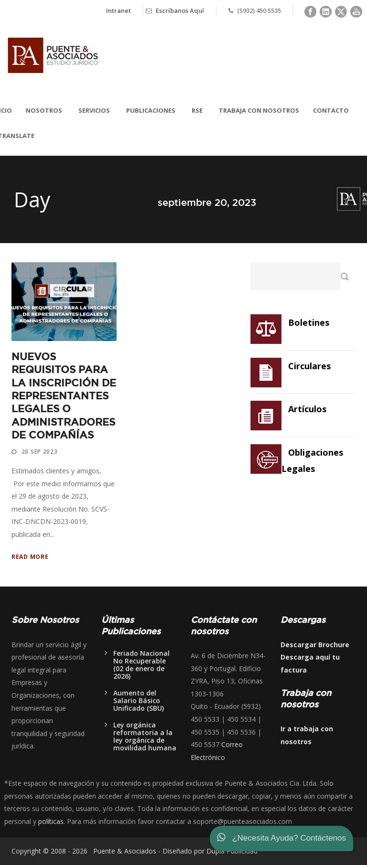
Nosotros (44, 110)
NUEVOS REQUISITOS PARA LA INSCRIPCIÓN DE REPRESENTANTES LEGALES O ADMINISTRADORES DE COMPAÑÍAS (63, 396)
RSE (197, 110)
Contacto (331, 110)
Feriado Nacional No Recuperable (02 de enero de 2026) (141, 665)
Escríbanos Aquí (180, 10)
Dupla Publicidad (232, 850)
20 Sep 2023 (40, 452)
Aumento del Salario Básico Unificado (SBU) (138, 700)
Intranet (118, 10)
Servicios (94, 110)
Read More (29, 557)
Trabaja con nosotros (259, 110)
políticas (51, 821)
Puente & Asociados (122, 850)
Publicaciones (150, 110)
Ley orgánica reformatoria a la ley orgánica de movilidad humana (144, 736)
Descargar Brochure (315, 644)
